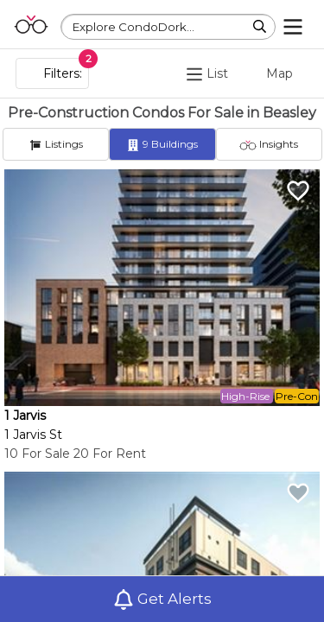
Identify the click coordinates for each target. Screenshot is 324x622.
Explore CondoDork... (133, 27)
